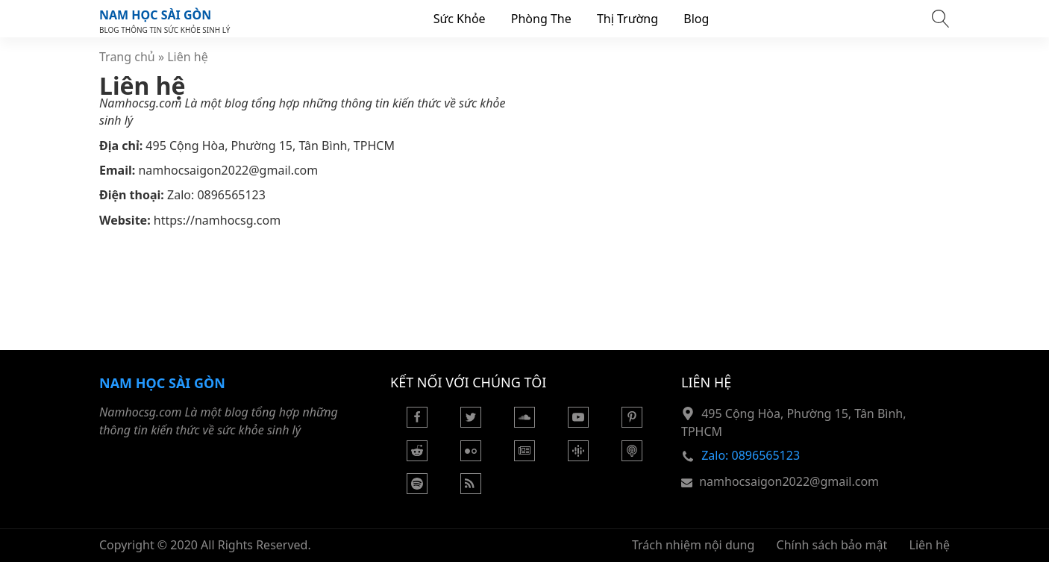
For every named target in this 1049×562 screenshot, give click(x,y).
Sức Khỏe (459, 18)
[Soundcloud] (524, 423)
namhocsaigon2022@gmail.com (228, 170)
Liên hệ (930, 545)
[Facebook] (417, 423)
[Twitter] (470, 423)
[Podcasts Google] (578, 457)
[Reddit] (417, 457)
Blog (696, 18)
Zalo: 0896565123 (216, 195)
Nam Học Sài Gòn (155, 15)
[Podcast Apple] (631, 457)
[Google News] (524, 457)
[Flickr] (470, 457)
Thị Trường (627, 18)
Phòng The (541, 18)
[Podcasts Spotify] (417, 489)
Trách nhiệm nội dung (693, 545)
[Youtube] (578, 423)
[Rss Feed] (470, 489)
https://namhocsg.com (217, 220)
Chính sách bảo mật (832, 545)
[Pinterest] (631, 423)
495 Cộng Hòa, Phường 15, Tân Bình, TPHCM (270, 145)
